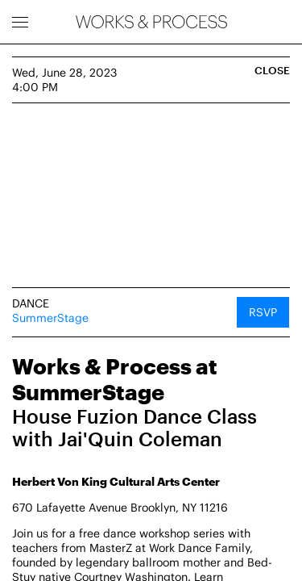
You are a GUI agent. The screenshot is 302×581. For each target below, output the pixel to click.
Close (272, 70)
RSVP (263, 312)
